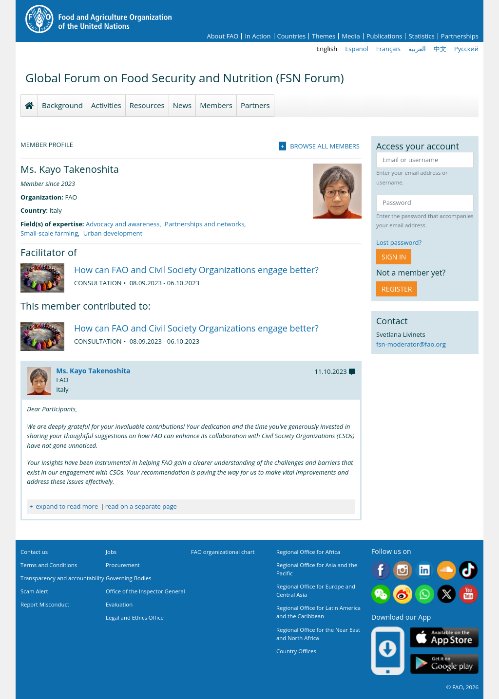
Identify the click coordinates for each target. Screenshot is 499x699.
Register (397, 289)
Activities (106, 105)
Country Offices (296, 651)
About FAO (222, 36)
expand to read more (67, 506)
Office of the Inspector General (145, 591)
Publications (384, 36)
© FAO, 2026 (462, 687)
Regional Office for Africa (308, 551)
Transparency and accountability (62, 578)
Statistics (421, 36)
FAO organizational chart (223, 551)
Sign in (394, 256)
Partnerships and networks (204, 224)
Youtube (468, 594)
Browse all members (325, 146)
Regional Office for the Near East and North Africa (318, 634)
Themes (323, 36)
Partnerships (460, 36)
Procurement (123, 565)
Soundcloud (446, 570)
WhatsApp (424, 594)
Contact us (34, 551)
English (326, 48)
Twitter (446, 594)
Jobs (111, 551)
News (182, 105)
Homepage (29, 105)
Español (356, 48)
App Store (444, 637)
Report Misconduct (44, 604)
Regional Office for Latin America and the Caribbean (318, 612)
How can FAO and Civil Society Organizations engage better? (196, 270)
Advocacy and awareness (122, 224)
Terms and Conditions (48, 565)
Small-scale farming (49, 233)
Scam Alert (34, 591)
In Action (257, 36)
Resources (147, 105)
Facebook (380, 570)
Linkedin (424, 570)
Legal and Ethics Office (135, 617)
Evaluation (119, 604)
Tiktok (468, 570)
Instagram (402, 570)
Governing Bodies (129, 578)
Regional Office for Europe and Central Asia (315, 590)
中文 (440, 48)
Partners (255, 105)
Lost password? (399, 242)
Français (388, 48)
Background (62, 105)
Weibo (402, 594)
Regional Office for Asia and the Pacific (316, 569)
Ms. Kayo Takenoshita (93, 370)
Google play (444, 664)
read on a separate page (141, 506)
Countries (291, 36)
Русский (466, 48)
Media (351, 36)
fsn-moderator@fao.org (411, 344)
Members (216, 105)
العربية (417, 48)
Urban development (112, 233)
